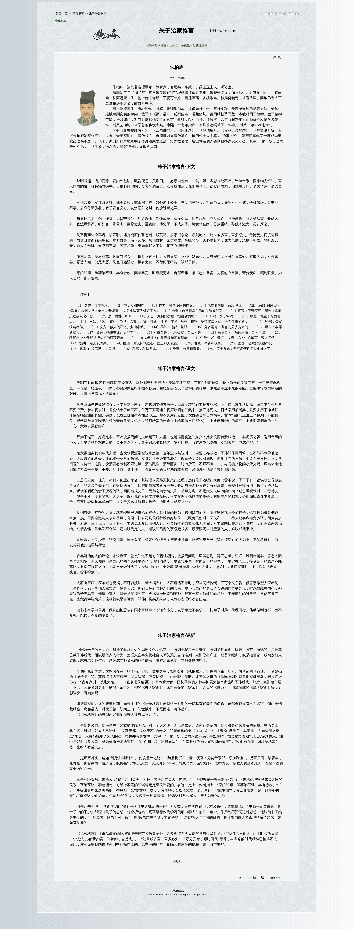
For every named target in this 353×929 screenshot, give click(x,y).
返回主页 (61, 13)
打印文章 (274, 877)
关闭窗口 (252, 877)
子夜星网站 (176, 891)
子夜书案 (78, 13)
